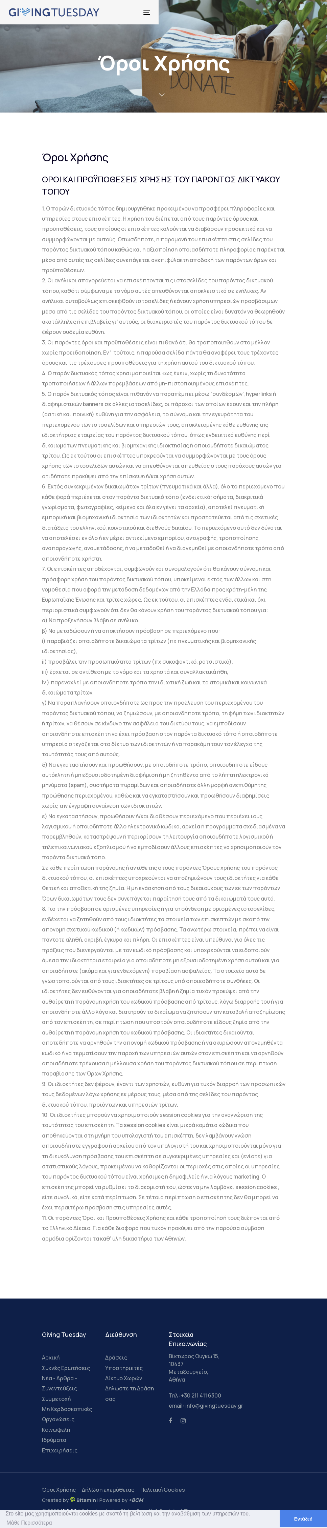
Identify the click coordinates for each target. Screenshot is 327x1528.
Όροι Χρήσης (59, 1489)
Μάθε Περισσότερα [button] (29, 1523)
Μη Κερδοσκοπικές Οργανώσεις (67, 1414)
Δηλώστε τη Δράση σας (129, 1393)
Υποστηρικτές (124, 1368)
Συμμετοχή (56, 1399)
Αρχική (51, 1357)
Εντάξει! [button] (303, 1519)
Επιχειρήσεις (59, 1450)
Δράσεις (116, 1357)
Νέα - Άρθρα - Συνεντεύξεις (59, 1383)
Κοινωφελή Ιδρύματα (56, 1435)
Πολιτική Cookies (162, 1489)
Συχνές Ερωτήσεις (66, 1368)
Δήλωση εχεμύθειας (108, 1489)
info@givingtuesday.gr (214, 1405)
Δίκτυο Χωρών (123, 1378)
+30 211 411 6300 (201, 1395)
